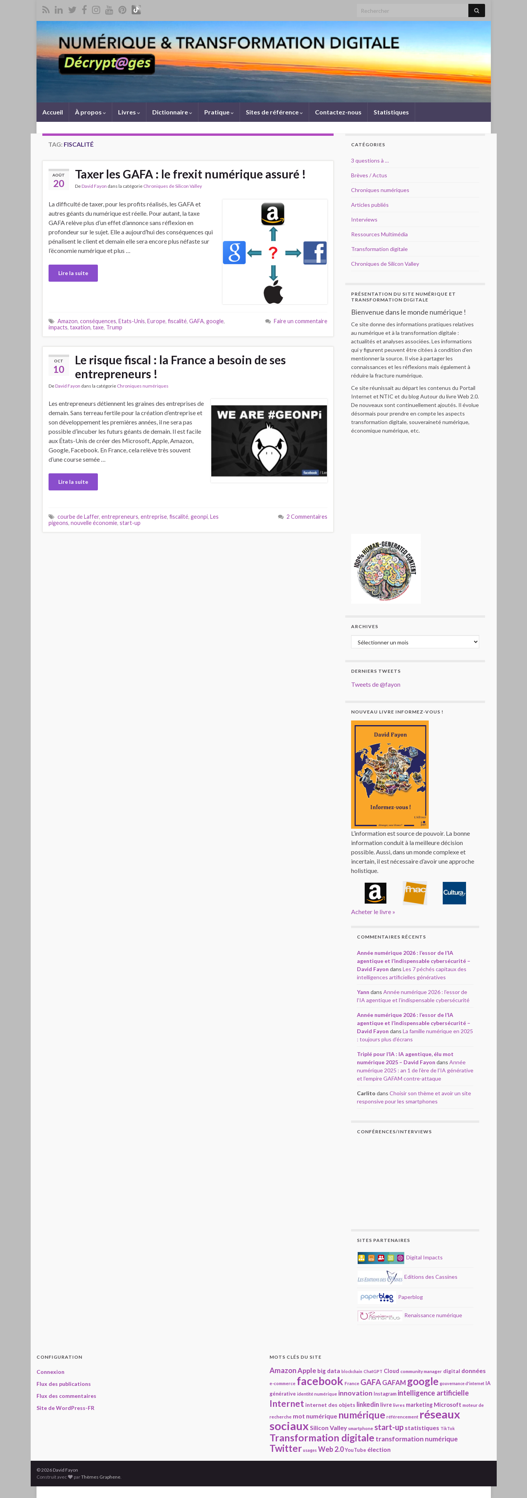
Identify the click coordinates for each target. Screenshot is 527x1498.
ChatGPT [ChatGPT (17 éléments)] (373, 1371)
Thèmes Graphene (100, 1477)
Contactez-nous (338, 112)
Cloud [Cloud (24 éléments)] (391, 1371)
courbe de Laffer (78, 516)
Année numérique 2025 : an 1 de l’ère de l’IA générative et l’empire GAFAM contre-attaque (415, 1070)
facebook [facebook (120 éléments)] (320, 1380)
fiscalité (177, 321)
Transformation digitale (379, 249)
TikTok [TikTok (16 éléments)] (447, 1428)
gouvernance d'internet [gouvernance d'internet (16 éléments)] (462, 1383)
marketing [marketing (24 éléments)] (419, 1404)
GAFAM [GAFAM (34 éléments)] (394, 1383)
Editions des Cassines (407, 1276)
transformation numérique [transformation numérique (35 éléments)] (417, 1439)
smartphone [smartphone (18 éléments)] (360, 1428)
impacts (58, 327)
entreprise (154, 516)
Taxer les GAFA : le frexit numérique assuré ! (190, 174)
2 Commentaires (307, 516)
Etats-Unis (131, 321)
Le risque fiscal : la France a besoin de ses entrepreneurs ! (180, 367)
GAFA (196, 321)
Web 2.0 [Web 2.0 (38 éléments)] (331, 1449)
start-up (130, 523)
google (215, 321)
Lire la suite (73, 273)
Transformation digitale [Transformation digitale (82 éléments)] (322, 1437)
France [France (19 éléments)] (351, 1383)
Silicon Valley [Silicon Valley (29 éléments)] (328, 1427)
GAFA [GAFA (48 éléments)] (370, 1382)
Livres (129, 112)
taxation (80, 327)
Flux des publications (64, 1383)
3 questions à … (370, 160)
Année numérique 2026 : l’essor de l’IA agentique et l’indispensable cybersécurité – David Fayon (413, 960)
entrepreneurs (119, 516)
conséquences (98, 321)
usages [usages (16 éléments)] (310, 1450)
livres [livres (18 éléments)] (399, 1405)
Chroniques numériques (143, 386)
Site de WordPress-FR (65, 1407)
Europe (156, 321)
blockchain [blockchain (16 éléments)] (351, 1371)
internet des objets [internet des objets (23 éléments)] (330, 1404)
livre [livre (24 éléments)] (386, 1404)
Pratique (219, 112)
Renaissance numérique (410, 1315)
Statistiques (391, 112)
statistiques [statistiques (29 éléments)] (422, 1427)
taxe (98, 327)
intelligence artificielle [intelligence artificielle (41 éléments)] (433, 1393)
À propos (90, 112)
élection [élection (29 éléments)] (379, 1449)
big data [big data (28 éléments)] (328, 1370)
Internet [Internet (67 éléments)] (287, 1403)
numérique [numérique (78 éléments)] (361, 1414)
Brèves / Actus (369, 175)
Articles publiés (370, 204)
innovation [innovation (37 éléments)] (355, 1393)
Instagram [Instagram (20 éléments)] (385, 1394)
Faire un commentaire (300, 321)
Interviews (364, 219)
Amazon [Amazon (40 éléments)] (283, 1370)
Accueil (52, 112)
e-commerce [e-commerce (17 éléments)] (283, 1383)
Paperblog (390, 1297)
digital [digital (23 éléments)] (451, 1371)
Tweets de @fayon (375, 684)
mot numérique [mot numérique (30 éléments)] (315, 1416)
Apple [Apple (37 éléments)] (306, 1370)
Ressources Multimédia (379, 234)
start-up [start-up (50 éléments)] (389, 1427)
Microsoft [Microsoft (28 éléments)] (447, 1404)
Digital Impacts (400, 1257)
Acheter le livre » (373, 911)
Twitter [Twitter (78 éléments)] (286, 1448)
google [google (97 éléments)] (422, 1381)
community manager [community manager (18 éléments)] (421, 1371)
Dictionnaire (172, 112)
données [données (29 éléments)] (473, 1370)
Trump (114, 327)
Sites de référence (274, 112)
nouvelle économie (94, 523)
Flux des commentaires (66, 1395)
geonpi (199, 516)
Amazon (67, 321)
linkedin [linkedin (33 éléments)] (368, 1404)
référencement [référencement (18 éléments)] (402, 1416)
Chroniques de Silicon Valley (172, 186)
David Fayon (94, 186)
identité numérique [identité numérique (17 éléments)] (317, 1393)
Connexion (50, 1371)
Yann (363, 992)
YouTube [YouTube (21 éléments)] (355, 1450)
